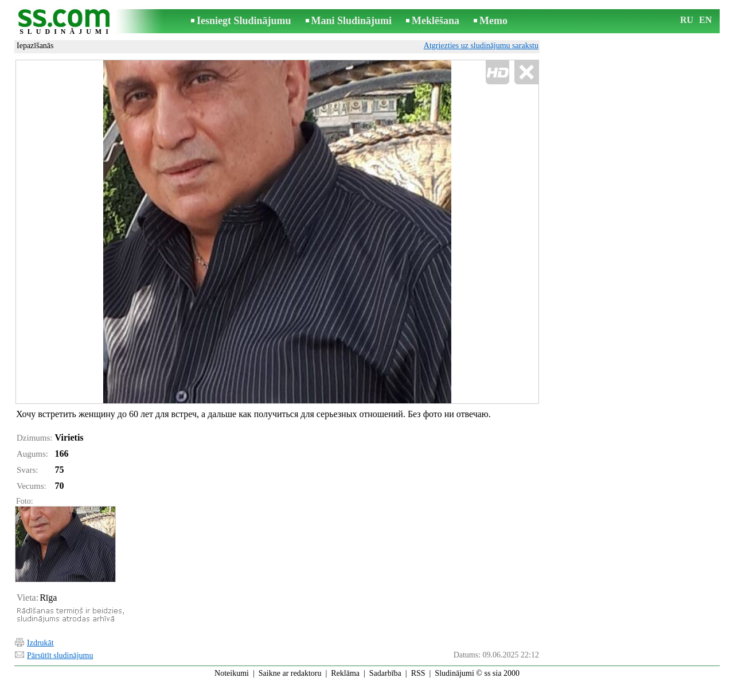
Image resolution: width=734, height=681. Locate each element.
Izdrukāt (40, 643)
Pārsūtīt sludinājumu (60, 655)
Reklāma (345, 673)
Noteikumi (231, 673)
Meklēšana (435, 20)
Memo (493, 20)
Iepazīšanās (35, 45)
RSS (418, 673)
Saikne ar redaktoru (290, 673)
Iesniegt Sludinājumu (244, 20)
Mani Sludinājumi (351, 20)
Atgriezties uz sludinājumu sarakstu (481, 45)
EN (705, 20)
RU (686, 20)
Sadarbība (385, 673)
